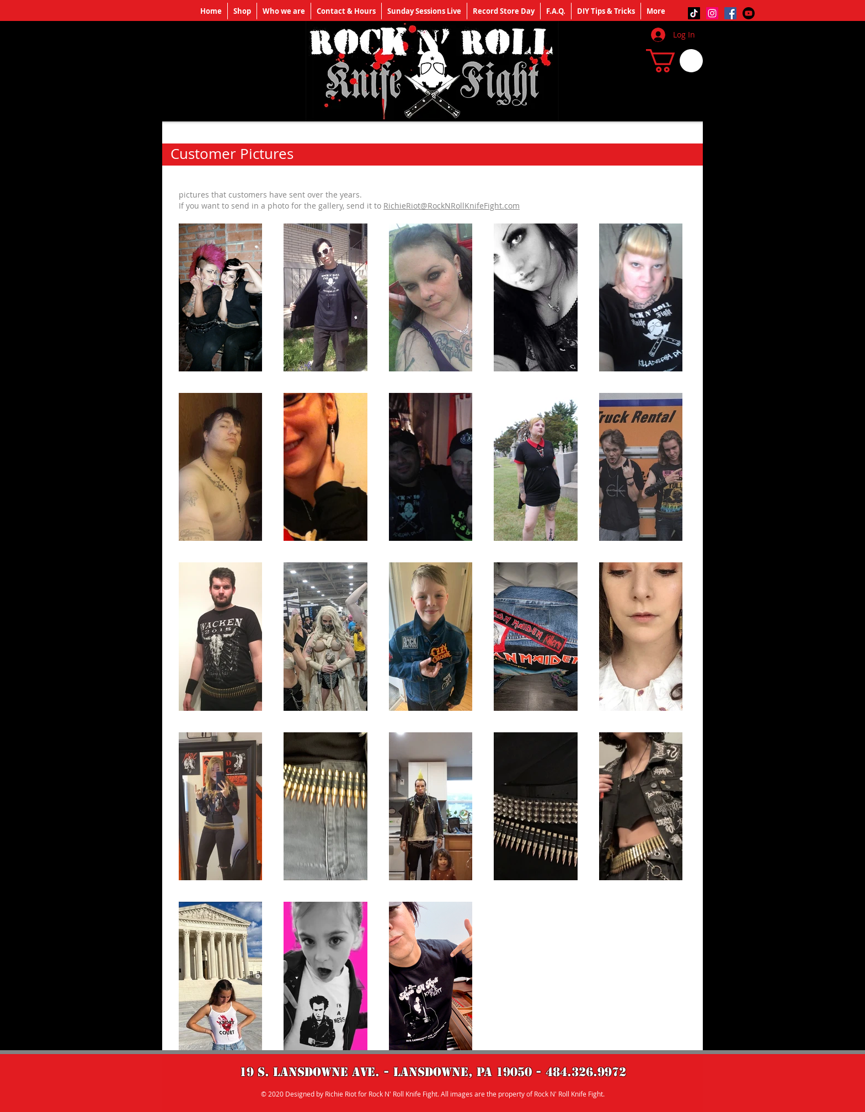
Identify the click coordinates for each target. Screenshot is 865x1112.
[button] (674, 60)
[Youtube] (749, 13)
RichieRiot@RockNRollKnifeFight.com (451, 205)
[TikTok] (694, 13)
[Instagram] (712, 13)
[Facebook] (730, 13)
